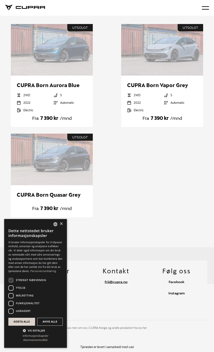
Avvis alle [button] (50, 321)
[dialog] (35, 283)
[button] (35, 330)
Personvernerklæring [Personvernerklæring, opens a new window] (43, 271)
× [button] (61, 223)
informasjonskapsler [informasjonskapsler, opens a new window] (35, 335)
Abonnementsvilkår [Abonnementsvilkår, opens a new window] (35, 340)
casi (131, 347)
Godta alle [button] (22, 321)
